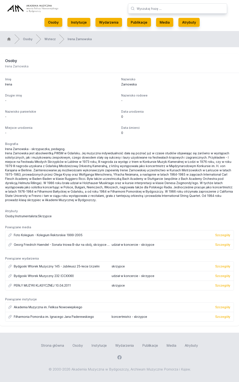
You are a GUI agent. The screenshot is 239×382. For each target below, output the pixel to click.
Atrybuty (189, 22)
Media (165, 22)
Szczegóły (222, 235)
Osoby (53, 22)
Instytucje (79, 22)
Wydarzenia (108, 22)
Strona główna (52, 345)
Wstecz (50, 39)
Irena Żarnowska (80, 39)
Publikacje (139, 22)
